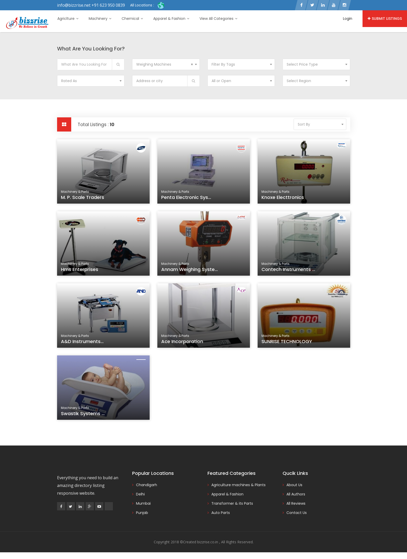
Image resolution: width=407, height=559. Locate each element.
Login (347, 18)
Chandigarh (146, 484)
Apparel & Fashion (171, 18)
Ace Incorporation (183, 343)
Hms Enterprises (81, 271)
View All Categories (218, 18)
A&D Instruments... (83, 343)
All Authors (295, 494)
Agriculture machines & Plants (238, 484)
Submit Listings (385, 18)
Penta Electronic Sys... (186, 197)
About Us (294, 484)
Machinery (100, 18)
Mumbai (143, 503)
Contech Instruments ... (289, 271)
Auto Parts (220, 512)
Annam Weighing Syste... (190, 271)
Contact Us (296, 512)
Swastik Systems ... (84, 415)
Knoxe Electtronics (282, 197)
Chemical (132, 18)
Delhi (140, 494)
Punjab (142, 512)
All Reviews (295, 503)
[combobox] (166, 64)
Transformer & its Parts (232, 503)
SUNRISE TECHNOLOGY (287, 343)
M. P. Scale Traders (82, 197)
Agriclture (67, 18)
